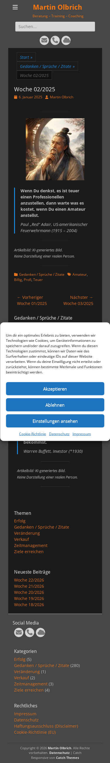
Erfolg (20, 521)
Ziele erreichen (29, 551)
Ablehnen (55, 405)
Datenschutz (59, 433)
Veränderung (27, 533)
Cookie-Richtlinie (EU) (35, 732)
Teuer (38, 279)
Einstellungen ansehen (55, 421)
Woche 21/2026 (29, 586)
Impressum (81, 433)
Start (26, 57)
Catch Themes (67, 757)
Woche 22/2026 (29, 580)
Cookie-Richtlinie (32, 433)
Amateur (79, 274)
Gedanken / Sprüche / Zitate (47, 66)
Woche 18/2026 (29, 604)
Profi (27, 279)
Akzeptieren (55, 389)
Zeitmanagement (31, 545)
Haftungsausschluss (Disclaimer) (46, 726)
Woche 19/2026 (29, 598)
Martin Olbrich (57, 7)
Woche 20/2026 (29, 592)
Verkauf (21, 539)
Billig (18, 279)
